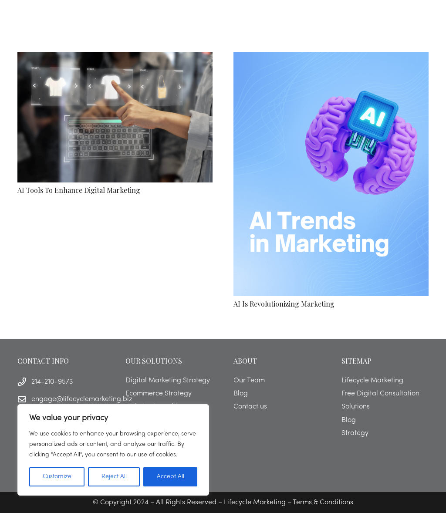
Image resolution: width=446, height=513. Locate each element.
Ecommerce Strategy (158, 393)
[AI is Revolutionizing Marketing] (331, 174)
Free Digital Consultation (380, 393)
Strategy (354, 433)
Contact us (250, 406)
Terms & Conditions (323, 502)
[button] (413, 17)
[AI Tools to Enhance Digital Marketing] (115, 117)
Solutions (355, 406)
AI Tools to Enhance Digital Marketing (78, 190)
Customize (57, 476)
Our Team (249, 380)
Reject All (114, 476)
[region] (113, 450)
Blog (240, 393)
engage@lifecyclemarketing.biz (81, 399)
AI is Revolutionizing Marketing (283, 303)
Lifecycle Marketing (372, 380)
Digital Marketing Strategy (167, 380)
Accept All (170, 476)
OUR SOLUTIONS (153, 360)
